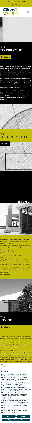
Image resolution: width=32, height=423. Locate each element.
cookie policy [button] (13, 380)
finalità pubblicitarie (6, 392)
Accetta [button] (23, 416)
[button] (29, 365)
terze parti (27, 382)
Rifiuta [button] (9, 416)
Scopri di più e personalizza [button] (16, 420)
